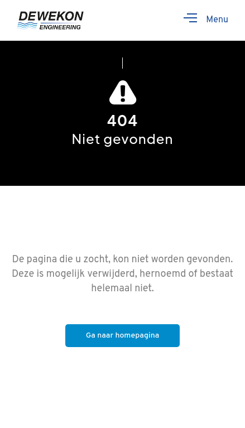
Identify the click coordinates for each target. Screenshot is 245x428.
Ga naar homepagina (123, 335)
